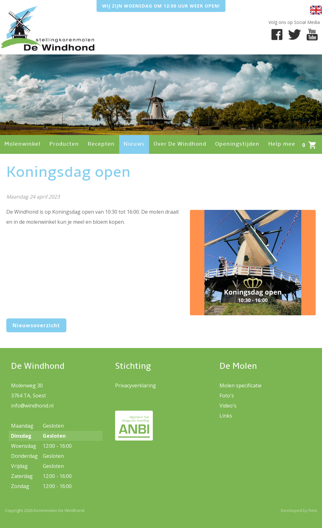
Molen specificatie (240, 385)
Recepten (101, 144)
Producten (64, 144)
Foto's (226, 395)
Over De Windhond (179, 144)
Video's (227, 405)
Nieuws (134, 144)
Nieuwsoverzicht (36, 325)
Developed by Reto (299, 510)
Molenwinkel (22, 144)
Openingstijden (237, 144)
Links (225, 415)
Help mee (281, 144)
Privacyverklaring (135, 385)
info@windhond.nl (32, 405)
